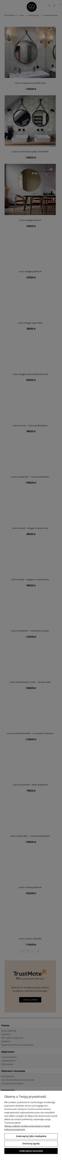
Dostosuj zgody (31, 1143)
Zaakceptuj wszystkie (31, 1150)
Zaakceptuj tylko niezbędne (31, 1136)
